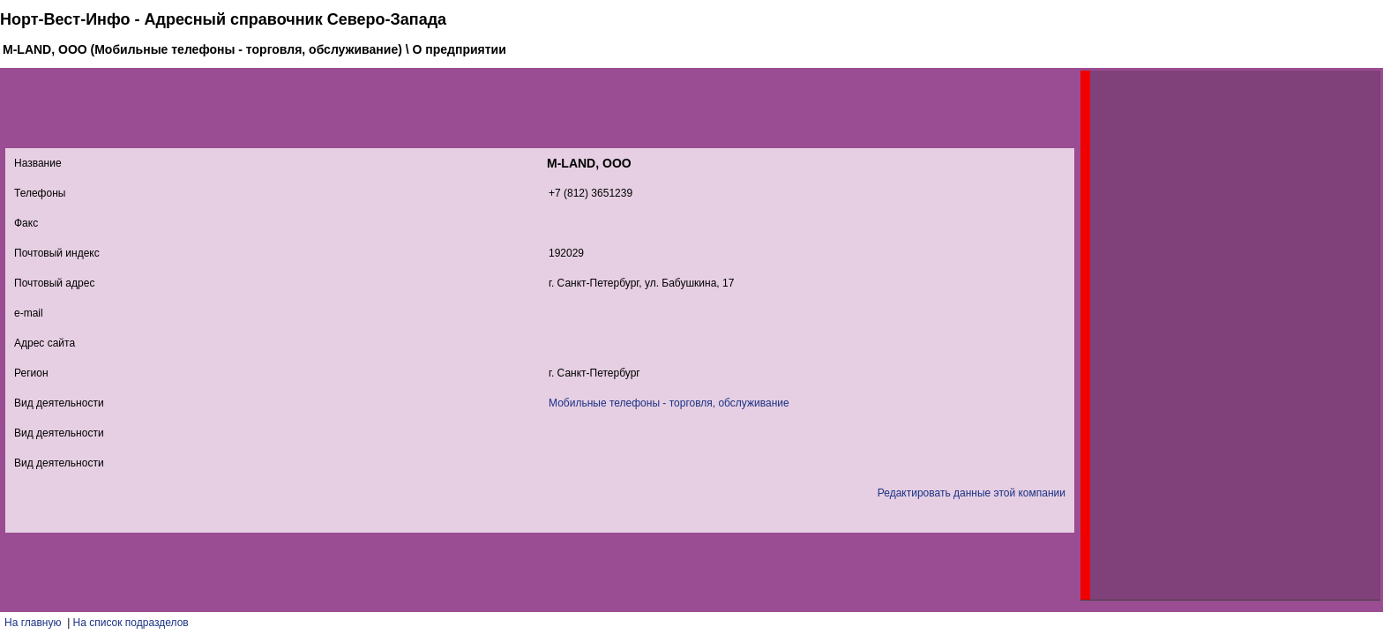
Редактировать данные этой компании (971, 493)
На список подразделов (131, 622)
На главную (32, 622)
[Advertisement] (1222, 335)
